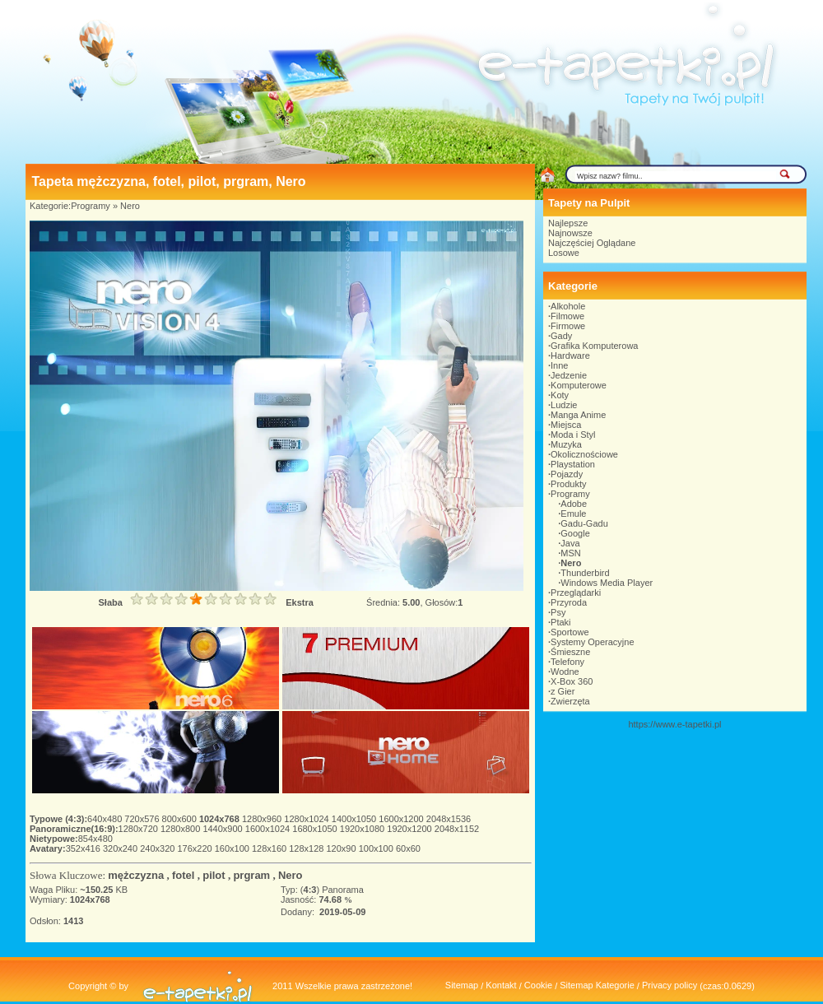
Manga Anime (578, 415)
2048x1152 (457, 829)
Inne (559, 365)
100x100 (377, 848)
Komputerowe (579, 385)
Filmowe (567, 316)
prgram (251, 875)
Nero (130, 206)
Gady (561, 336)
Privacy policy (669, 985)
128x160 (270, 848)
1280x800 (181, 829)
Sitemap (461, 985)
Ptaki (560, 622)
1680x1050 (316, 829)
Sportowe (569, 632)
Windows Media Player (606, 583)
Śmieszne (570, 652)
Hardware (570, 355)
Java (569, 543)
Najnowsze (570, 233)
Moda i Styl (573, 434)
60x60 (408, 848)
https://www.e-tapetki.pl (674, 724)
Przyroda (569, 602)
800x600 (180, 819)
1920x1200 (411, 829)
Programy (90, 206)
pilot (213, 875)
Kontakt (501, 985)
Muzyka (566, 444)
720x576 (142, 819)
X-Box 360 (572, 681)
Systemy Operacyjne (592, 642)
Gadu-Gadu (583, 523)
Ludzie (564, 405)
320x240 (121, 848)
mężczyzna (136, 875)
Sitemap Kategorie (597, 985)
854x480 (95, 839)
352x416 (84, 848)
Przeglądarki (576, 592)
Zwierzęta (570, 701)
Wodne (565, 671)
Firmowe (568, 326)
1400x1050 (355, 819)
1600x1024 (269, 829)
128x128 (307, 848)
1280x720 (139, 829)
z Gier (562, 691)
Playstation (573, 464)
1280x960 (263, 819)
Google (574, 533)
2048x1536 (448, 819)
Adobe (573, 504)
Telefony (567, 662)
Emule (573, 513)
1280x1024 (308, 819)
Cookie (538, 985)
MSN (570, 553)
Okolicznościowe (584, 454)
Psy (558, 612)
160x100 (233, 848)
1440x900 (223, 829)
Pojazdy (567, 474)
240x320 (158, 848)
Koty (560, 395)
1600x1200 (402, 819)
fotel (183, 875)
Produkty (568, 484)
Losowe (563, 253)
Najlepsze (568, 223)
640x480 (105, 819)
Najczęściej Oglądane (591, 243)
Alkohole (568, 306)
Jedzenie (569, 375)
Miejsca (566, 425)
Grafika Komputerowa (594, 346)
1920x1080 (364, 829)
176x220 (195, 848)
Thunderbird (584, 573)
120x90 (342, 848)
